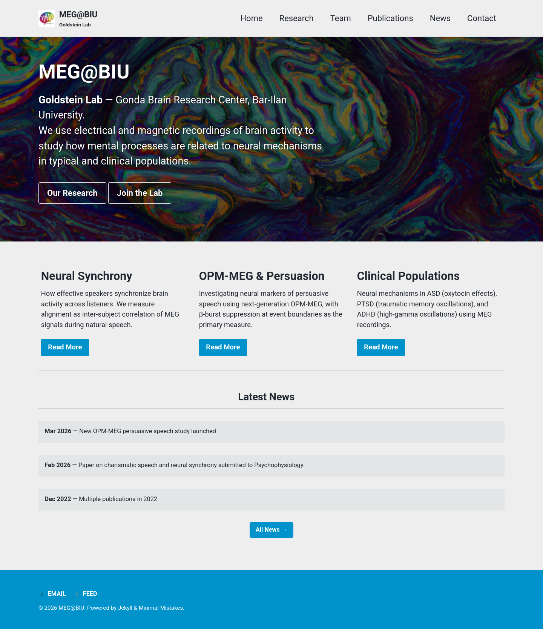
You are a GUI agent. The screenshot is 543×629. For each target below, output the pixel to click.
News (440, 18)
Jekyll (125, 607)
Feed (86, 593)
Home (251, 18)
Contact (481, 18)
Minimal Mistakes (161, 607)
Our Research (72, 195)
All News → (271, 535)
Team (340, 18)
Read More (65, 351)
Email (52, 593)
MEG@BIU (78, 19)
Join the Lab (140, 195)
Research (296, 18)
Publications (390, 18)
